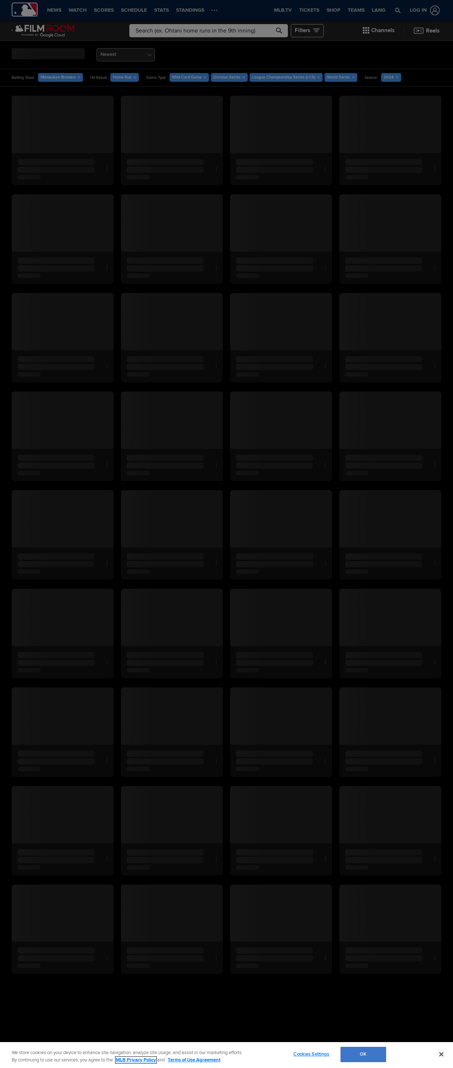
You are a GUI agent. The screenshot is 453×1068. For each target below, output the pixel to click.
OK (363, 1054)
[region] (226, 1055)
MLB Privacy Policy (136, 1060)
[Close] (441, 1054)
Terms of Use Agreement (194, 1060)
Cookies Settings (311, 1054)
